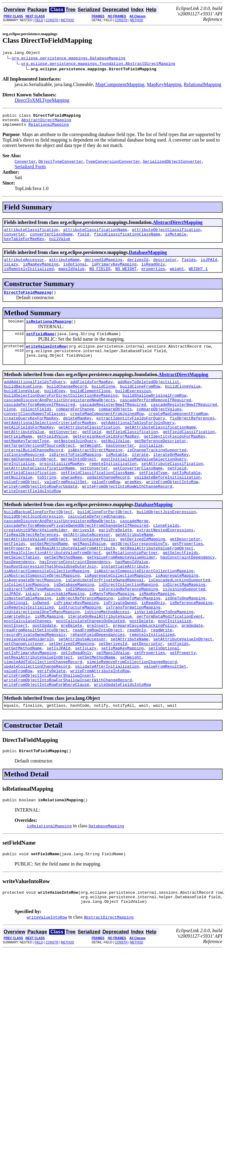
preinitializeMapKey (61, 495)
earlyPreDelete (115, 571)
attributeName (64, 266)
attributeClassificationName (95, 234)
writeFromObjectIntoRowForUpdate (40, 522)
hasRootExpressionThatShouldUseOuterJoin (50, 615)
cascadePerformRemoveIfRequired (155, 419)
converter (14, 239)
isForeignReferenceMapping (128, 642)
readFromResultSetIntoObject (36, 691)
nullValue (59, 245)
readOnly (136, 691)
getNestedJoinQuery (75, 468)
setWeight (130, 724)
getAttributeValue (24, 457)
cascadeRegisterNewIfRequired (113, 424)
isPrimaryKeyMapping (114, 272)
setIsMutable (186, 506)
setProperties (149, 719)
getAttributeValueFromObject (36, 582)
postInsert (16, 686)
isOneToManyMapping (139, 653)
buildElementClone (90, 408)
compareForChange (75, 429)
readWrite (161, 691)
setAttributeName (129, 702)
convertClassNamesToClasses (35, 435)
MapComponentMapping (120, 85)
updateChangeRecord (108, 511)
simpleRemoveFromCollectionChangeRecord (132, 729)
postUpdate (44, 686)
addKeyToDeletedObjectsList (148, 397)
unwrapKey (71, 511)
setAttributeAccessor (82, 702)
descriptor (165, 266)
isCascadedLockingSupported (179, 631)
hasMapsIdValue (131, 609)
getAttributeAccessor (87, 577)
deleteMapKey (77, 440)
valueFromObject (21, 517)
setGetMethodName (23, 713)
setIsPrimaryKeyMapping (30, 719)
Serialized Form (30, 170)
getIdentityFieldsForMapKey (174, 462)
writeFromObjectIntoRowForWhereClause (46, 757)
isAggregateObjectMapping (32, 631)
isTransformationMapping (133, 664)
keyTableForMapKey (24, 245)
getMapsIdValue (89, 588)
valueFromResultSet (65, 517)
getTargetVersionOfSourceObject (39, 473)
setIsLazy (85, 713)
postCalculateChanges (27, 680)
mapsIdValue (71, 277)
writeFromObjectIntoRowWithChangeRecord (127, 522)
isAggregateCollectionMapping (117, 626)
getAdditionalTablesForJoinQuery (138, 446)
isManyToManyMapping (111, 648)
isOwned (40, 659)
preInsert (97, 686)
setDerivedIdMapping (71, 708)
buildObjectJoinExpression (166, 549)
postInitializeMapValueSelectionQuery (143, 489)
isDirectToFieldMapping (75, 484)
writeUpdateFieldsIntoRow (122, 757)
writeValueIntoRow (46, 359)
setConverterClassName (138, 500)
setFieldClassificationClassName (97, 506)
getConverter (63, 457)
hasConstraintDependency (187, 604)
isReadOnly (153, 272)
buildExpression (133, 408)
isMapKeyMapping (40, 272)
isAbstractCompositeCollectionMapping (46, 620)
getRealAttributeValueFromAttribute (75, 593)
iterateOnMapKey (171, 484)
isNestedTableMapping (27, 653)
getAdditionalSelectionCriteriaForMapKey (50, 446)
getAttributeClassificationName (160, 451)
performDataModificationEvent (170, 675)
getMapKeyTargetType (26, 468)
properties (153, 277)
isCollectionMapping (26, 637)
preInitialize (19, 495)
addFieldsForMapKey (91, 397)
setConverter (94, 500)
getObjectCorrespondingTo (139, 588)
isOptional (75, 272)
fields (189, 266)
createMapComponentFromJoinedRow (107, 435)
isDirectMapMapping (184, 637)
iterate (140, 484)
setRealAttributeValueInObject (38, 724)
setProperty (183, 719)
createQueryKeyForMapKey (31, 440)
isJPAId (209, 266)
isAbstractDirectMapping (95, 479)
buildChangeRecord (66, 402)
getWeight (90, 473)
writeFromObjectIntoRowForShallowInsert (49, 746)
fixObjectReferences (192, 440)
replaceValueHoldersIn (29, 702)
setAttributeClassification (172, 495)
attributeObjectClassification (166, 234)
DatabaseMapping (148, 258)
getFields (14, 588)
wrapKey (133, 517)
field (83, 239)
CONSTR (52, 20)
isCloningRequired (24, 484)
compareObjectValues (159, 429)
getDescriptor (185, 582)
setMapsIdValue (112, 719)
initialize (151, 473)
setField (176, 500)
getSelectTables (21, 604)
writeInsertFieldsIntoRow (32, 528)
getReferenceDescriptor (160, 468)
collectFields (36, 429)
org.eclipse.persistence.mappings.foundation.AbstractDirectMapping (98, 64)
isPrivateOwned (120, 659)
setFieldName (40, 345)
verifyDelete (51, 740)
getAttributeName (134, 577)
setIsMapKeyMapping (122, 713)
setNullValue (18, 511)
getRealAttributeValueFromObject (156, 593)
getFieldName (18, 462)
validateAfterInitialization (107, 735)
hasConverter (120, 473)
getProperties (187, 588)
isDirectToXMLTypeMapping (32, 642)
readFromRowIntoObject (97, 691)
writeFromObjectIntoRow (172, 517)
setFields (178, 708)
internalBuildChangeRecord (33, 479)
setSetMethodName (96, 724)
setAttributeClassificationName (39, 500)
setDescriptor (147, 708)
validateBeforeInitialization (167, 511)
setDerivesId (113, 708)
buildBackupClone (23, 402)
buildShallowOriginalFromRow (154, 413)
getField (91, 457)
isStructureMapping (79, 664)
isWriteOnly (17, 675)
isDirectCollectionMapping (128, 637)
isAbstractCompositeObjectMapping (42, 626)
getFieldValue (52, 462)
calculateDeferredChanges (96, 555)
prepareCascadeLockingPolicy (145, 686)
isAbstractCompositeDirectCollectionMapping (143, 620)
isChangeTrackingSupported (156, 479)
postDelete (141, 680)
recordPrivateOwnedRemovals (35, 697)
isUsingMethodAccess (106, 669)
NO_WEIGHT (126, 277)
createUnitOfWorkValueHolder (36, 571)
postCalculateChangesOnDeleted (90, 680)
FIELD (39, 20)
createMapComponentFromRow (178, 435)
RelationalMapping (202, 85)
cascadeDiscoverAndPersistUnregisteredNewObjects (59, 419)
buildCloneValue (182, 402)
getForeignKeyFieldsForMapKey (106, 462)
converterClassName (51, 239)
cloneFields (166, 566)
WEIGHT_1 (198, 277)
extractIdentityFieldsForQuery (130, 440)
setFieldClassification (30, 506)
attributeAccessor (24, 266)
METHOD (67, 20)
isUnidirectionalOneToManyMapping (42, 669)
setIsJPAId (58, 713)
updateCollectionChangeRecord (37, 735)
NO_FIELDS (100, 277)
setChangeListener (24, 708)
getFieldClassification (132, 457)
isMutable (175, 239)
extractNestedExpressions (165, 571)
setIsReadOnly (76, 719)
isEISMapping (80, 642)
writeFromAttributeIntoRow (99, 740)
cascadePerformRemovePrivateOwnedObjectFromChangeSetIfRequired (76, 566)
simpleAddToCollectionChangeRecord (43, 729)
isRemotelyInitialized (29, 277)
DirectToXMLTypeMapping (42, 101)
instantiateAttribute (124, 615)
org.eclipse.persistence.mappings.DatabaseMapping (68, 59)
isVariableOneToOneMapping (163, 669)
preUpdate (192, 686)
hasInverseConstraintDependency (75, 609)
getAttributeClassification (89, 451)
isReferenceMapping (191, 659)
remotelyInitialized (151, 697)
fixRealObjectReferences (31, 577)
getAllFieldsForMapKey (29, 451)
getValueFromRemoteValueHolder (121, 604)
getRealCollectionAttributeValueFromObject (52, 599)
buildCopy (55, 408)
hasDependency (19, 609)
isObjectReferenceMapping (84, 653)
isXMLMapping (49, 675)
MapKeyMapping (164, 85)
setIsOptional (163, 713)
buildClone (103, 402)
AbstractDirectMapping (46, 122)
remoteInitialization (113, 495)
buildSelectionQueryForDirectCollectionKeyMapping (61, 413)
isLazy (11, 272)
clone (10, 429)
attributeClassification (31, 234)
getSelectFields (180, 599)
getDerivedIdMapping (142, 582)
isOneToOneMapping (185, 653)
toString (46, 511)
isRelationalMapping (48, 332)
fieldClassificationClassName (127, 239)
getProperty (17, 593)
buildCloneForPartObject (104, 549)
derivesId (137, 266)
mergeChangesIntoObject (30, 489)
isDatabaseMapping (74, 637)
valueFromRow (106, 517)
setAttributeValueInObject (182, 702)
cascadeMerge (134, 560)
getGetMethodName (49, 588)
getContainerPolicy (94, 582)
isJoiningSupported (184, 642)
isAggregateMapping (176, 626)
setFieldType (153, 506)
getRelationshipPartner (132, 599)
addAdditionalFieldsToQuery (35, 397)
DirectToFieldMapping (27, 302)
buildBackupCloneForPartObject (38, 549)
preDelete (71, 686)
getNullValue (115, 468)
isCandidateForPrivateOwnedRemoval (105, 631)
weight (177, 277)
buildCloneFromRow (140, 402)
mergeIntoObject (78, 489)
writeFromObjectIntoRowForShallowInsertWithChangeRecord (68, 751)
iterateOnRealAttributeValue (100, 675)
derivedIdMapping (103, 266)
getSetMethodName (63, 604)
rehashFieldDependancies (97, 697)
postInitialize (174, 680)
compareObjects (115, 429)
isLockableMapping (64, 648)
